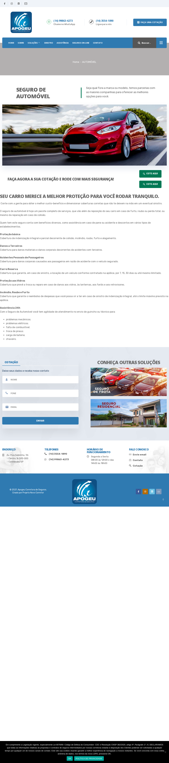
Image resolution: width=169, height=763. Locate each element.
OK (69, 758)
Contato (98, 42)
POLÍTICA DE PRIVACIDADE (89, 758)
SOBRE (21, 42)
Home (76, 62)
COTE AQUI (150, 173)
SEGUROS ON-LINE (80, 42)
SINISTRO (48, 42)
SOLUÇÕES (34, 43)
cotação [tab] (11, 362)
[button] (150, 22)
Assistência (63, 42)
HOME (11, 42)
